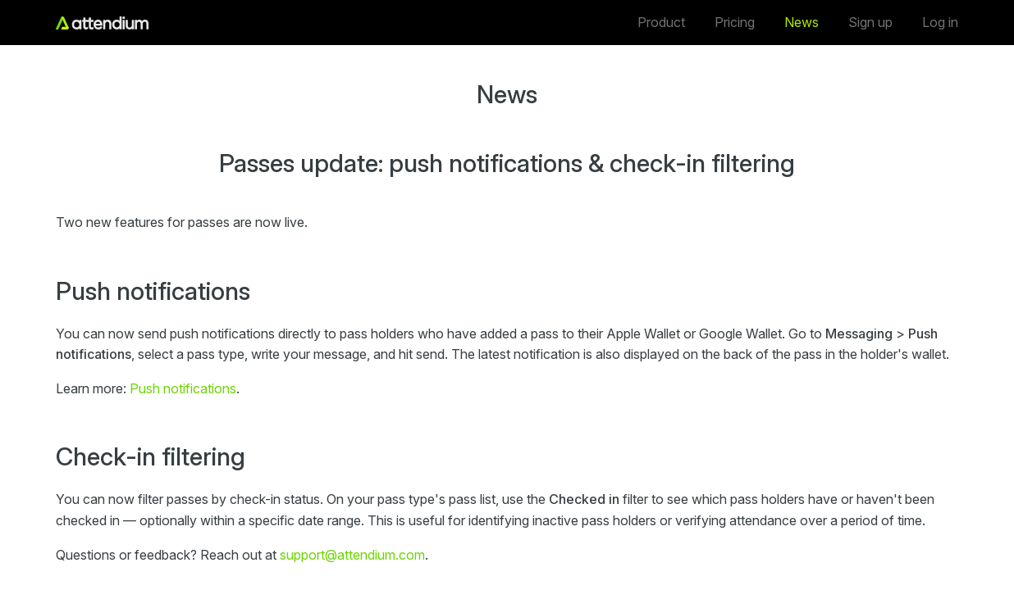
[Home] (102, 23)
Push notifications (183, 388)
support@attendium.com (352, 555)
